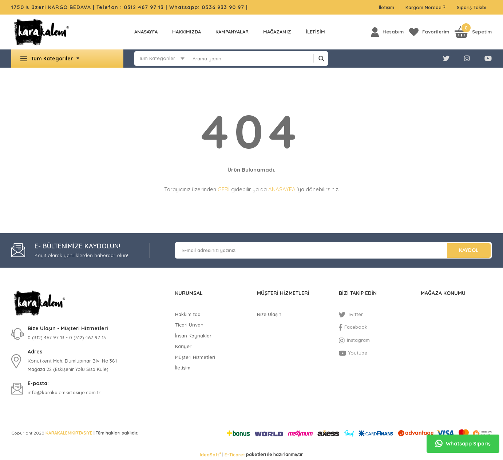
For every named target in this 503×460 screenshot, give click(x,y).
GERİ (224, 189)
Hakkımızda (186, 32)
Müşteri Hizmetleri (195, 357)
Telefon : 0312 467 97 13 (130, 7)
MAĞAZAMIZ (277, 32)
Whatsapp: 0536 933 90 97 (207, 7)
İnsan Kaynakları (194, 336)
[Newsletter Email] (333, 250)
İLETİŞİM (315, 32)
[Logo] (41, 32)
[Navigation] (67, 58)
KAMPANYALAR (232, 32)
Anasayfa (146, 32)
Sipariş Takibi (471, 7)
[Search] (258, 58)
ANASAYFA (282, 189)
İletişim (386, 7)
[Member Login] (387, 31)
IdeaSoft (210, 454)
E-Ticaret (235, 454)
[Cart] (473, 31)
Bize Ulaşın (269, 314)
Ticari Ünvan (189, 325)
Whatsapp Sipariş (463, 444)
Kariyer (183, 346)
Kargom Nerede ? (425, 7)
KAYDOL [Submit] (469, 250)
